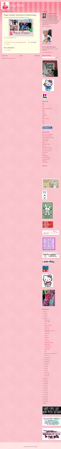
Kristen (43, 110)
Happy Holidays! (47, 333)
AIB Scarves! (46, 355)
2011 (44, 396)
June (45, 366)
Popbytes (43, 145)
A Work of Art (46, 340)
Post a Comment (8, 50)
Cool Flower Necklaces (46, 157)
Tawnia (43, 121)
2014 (44, 390)
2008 (44, 401)
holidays (7, 44)
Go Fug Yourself (45, 152)
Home (21, 55)
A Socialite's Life (45, 162)
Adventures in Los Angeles (46, 135)
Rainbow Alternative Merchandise (48, 137)
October (46, 359)
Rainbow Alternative (45, 118)
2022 (44, 318)
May (45, 368)
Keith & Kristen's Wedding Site (47, 134)
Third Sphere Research (46, 144)
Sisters (45, 323)
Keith (43, 106)
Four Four (44, 154)
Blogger (35, 446)
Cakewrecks (44, 160)
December (46, 320)
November (46, 357)
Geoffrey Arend (47, 344)
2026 (44, 311)
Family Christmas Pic (48, 325)
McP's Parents (44, 115)
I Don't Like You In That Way (47, 149)
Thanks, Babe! (46, 328)
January (46, 375)
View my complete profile (46, 26)
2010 (44, 398)
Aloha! (45, 351)
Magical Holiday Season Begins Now (50, 353)
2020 (44, 379)
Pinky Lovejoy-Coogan (52, 13)
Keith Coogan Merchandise (47, 108)
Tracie (43, 123)
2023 (44, 316)
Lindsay (43, 111)
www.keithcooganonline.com (47, 52)
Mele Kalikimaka (47, 348)
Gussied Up (46, 335)
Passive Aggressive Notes (46, 147)
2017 (44, 385)
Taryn (43, 120)
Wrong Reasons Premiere (48, 342)
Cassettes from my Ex (46, 159)
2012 (44, 394)
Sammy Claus (46, 327)
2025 (44, 313)
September (46, 361)
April (46, 370)
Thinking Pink (12, 5)
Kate (43, 105)
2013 (44, 392)
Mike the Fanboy (45, 140)
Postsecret (44, 142)
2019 (44, 381)
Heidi (43, 103)
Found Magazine (45, 155)
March (46, 372)
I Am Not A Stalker (45, 139)
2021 (44, 378)
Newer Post (5, 55)
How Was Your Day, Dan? (46, 150)
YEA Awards (46, 337)
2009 (44, 399)
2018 (44, 383)
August (46, 363)
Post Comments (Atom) (11, 58)
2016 (44, 387)
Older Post (37, 55)
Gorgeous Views (47, 349)
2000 (44, 403)
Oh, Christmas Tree (47, 346)
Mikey (43, 116)
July (45, 364)
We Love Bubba (47, 321)
